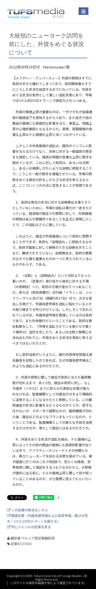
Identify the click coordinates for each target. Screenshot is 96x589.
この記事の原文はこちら (27, 510)
